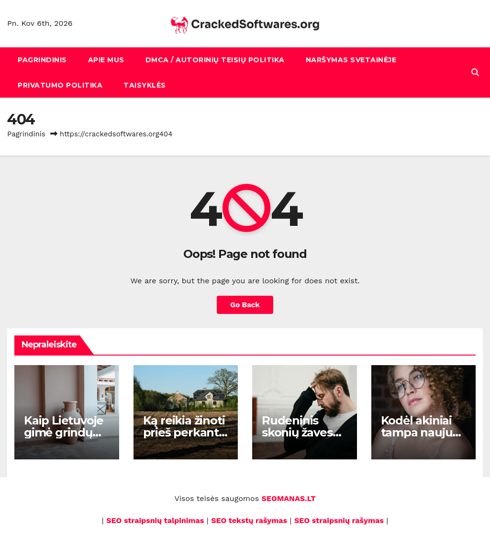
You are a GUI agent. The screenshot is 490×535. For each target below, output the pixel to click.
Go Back (245, 305)
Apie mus (106, 60)
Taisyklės (144, 85)
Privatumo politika (60, 85)
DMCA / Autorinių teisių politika (215, 60)
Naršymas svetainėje (351, 60)
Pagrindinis (42, 60)
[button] (475, 72)
